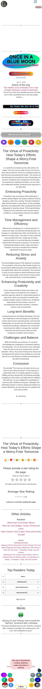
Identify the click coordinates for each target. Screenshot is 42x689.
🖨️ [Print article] (33, 675)
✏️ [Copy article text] (10, 675)
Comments (22, 396)
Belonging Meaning (21, 543)
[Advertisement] (21, 38)
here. (24, 599)
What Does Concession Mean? (21, 523)
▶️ (39, 675)
